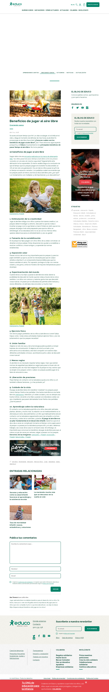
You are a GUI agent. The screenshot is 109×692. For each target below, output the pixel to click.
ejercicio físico (38, 461)
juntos (93, 216)
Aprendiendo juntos (31, 72)
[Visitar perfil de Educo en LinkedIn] (34, 638)
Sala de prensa (67, 638)
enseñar (87, 216)
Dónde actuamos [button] (52, 10)
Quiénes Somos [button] (27, 10)
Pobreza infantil (78, 232)
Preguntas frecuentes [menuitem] (17, 654)
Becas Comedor (63, 660)
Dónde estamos (39, 621)
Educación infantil (79, 213)
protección (83, 218)
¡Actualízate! (81, 72)
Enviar (56, 589)
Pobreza (95, 226)
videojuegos (19, 395)
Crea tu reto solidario (88, 660)
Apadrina (60, 665)
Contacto (37, 624)
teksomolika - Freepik (23, 437)
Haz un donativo (63, 662)
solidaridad (77, 234)
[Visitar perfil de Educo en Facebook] (72, 108)
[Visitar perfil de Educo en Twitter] (77, 108)
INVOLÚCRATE (84, 650)
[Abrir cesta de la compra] (84, 4)
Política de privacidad (58, 678)
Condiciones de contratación (76, 678)
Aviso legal (47, 678)
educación (84, 210)
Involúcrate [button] (83, 10)
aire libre (15, 461)
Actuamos (60, 72)
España (91, 210)
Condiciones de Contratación (25, 582)
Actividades (77, 226)
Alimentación (86, 226)
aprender (76, 210)
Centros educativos (87, 667)
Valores (81, 216)
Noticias (70, 72)
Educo (82, 224)
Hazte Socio (61, 658)
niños (84, 229)
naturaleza (52, 461)
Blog (73, 4)
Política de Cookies (92, 678)
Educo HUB (79, 638)
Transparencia (38, 651)
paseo (58, 461)
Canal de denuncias (17, 651)
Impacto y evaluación (40, 654)
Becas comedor (92, 229)
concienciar (91, 218)
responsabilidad (90, 232)
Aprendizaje (22, 461)
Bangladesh (77, 229)
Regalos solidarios (64, 655)
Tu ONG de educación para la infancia (30, 685)
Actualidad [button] (64, 10)
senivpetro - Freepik (39, 435)
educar (75, 218)
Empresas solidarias (64, 667)
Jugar (46, 461)
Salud (84, 234)
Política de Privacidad (48, 583)
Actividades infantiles (80, 221)
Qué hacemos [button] (39, 10)
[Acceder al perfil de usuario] (80, 5)
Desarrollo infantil (91, 224)
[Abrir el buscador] (77, 4)
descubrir (30, 461)
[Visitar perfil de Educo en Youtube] (82, 108)
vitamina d (13, 464)
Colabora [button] (73, 10)
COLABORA (85, 182)
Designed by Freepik (17, 214)
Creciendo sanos (47, 72)
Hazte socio (93, 4)
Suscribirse (82, 137)
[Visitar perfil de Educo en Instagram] (87, 108)
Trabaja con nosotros (40, 657)
